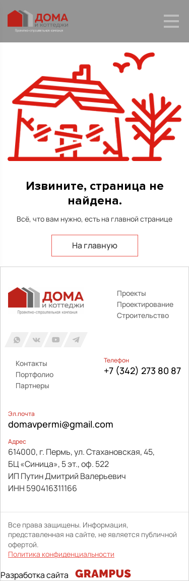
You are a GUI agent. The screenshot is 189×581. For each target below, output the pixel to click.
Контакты (31, 363)
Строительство (143, 315)
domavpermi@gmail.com (60, 424)
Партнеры (32, 385)
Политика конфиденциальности (61, 554)
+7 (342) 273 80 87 (142, 370)
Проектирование (145, 304)
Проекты (131, 293)
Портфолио (34, 374)
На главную (94, 245)
